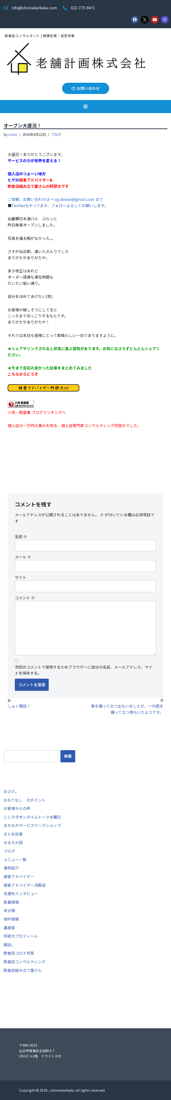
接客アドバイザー (19, 876)
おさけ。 (11, 791)
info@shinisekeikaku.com (34, 8)
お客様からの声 (17, 808)
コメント (25, 597)
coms (12, 134)
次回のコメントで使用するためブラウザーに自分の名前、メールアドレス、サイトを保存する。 (83, 670)
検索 (7, 747)
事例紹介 (11, 868)
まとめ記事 (13, 834)
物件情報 (11, 919)
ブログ (56, 134)
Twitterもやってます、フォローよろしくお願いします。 (59, 205)
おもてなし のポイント (24, 800)
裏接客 (9, 927)
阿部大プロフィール (21, 936)
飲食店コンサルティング (24, 961)
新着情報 (11, 902)
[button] (85, 106)
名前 (21, 536)
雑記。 (9, 944)
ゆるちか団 (13, 842)
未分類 (9, 910)
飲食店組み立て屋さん (23, 970)
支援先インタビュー (21, 893)
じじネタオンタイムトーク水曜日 (32, 817)
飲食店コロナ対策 (19, 953)
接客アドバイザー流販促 (25, 885)
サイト (20, 577)
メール (23, 557)
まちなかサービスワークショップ (32, 825)
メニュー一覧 (15, 859)
